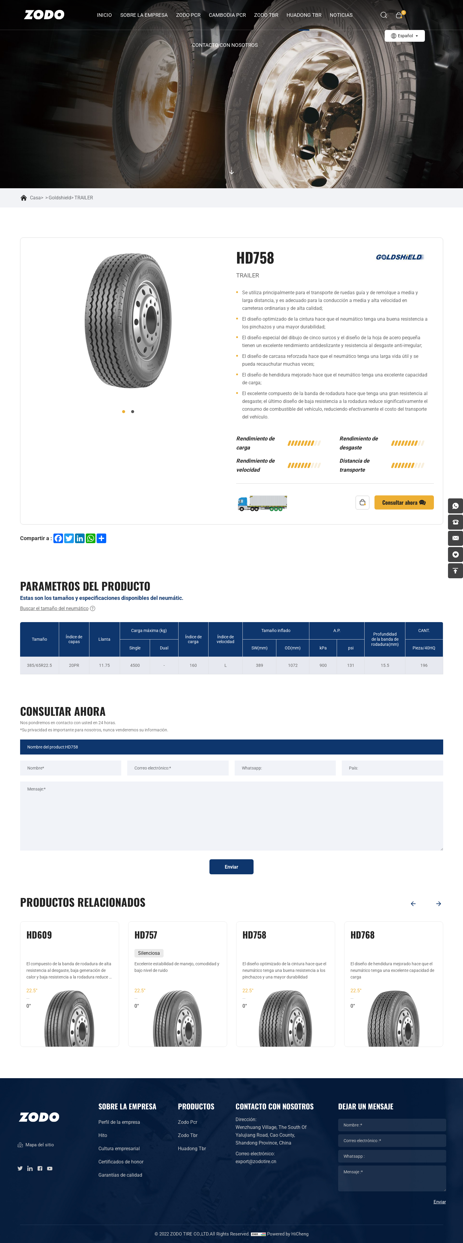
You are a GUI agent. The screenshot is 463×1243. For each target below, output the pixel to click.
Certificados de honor (120, 1162)
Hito (102, 1135)
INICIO (104, 15)
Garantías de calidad (120, 1175)
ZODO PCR (188, 15)
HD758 (362, 934)
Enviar (231, 867)
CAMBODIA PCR (227, 15)
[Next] (438, 903)
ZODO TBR (266, 15)
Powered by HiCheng (287, 1234)
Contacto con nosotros (225, 45)
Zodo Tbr (187, 1135)
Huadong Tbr (192, 1148)
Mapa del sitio (35, 1145)
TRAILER (83, 198)
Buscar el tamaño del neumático (58, 608)
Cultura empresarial (119, 1148)
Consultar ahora (404, 503)
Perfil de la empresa (119, 1122)
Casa (35, 198)
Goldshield (60, 198)
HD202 (38, 934)
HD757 (253, 934)
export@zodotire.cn (256, 1161)
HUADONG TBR (304, 15)
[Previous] (413, 903)
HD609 (147, 934)
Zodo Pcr (187, 1122)
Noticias (341, 15)
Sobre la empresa (144, 15)
